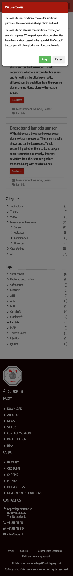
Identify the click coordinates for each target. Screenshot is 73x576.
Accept (44, 59)
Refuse (58, 59)
